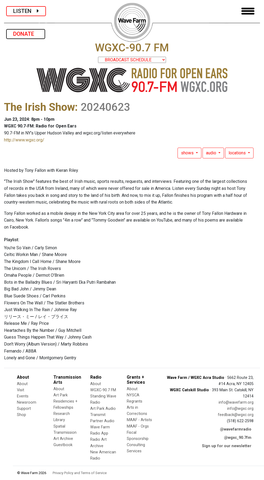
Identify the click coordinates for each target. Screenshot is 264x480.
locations (238, 152)
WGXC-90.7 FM (103, 390)
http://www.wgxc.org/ (24, 140)
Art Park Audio (103, 408)
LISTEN (26, 11)
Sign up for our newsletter (226, 446)
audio (211, 152)
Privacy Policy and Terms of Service (80, 473)
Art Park (60, 395)
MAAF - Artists (139, 420)
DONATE (25, 34)
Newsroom (26, 402)
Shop (21, 415)
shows (188, 152)
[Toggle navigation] (248, 11)
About (22, 384)
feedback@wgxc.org (236, 415)
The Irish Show (39, 107)
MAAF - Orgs (138, 426)
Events (22, 396)
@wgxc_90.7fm (237, 437)
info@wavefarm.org (236, 402)
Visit (20, 390)
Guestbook (63, 445)
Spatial (59, 426)
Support (24, 408)
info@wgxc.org (240, 408)
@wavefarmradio (235, 429)
